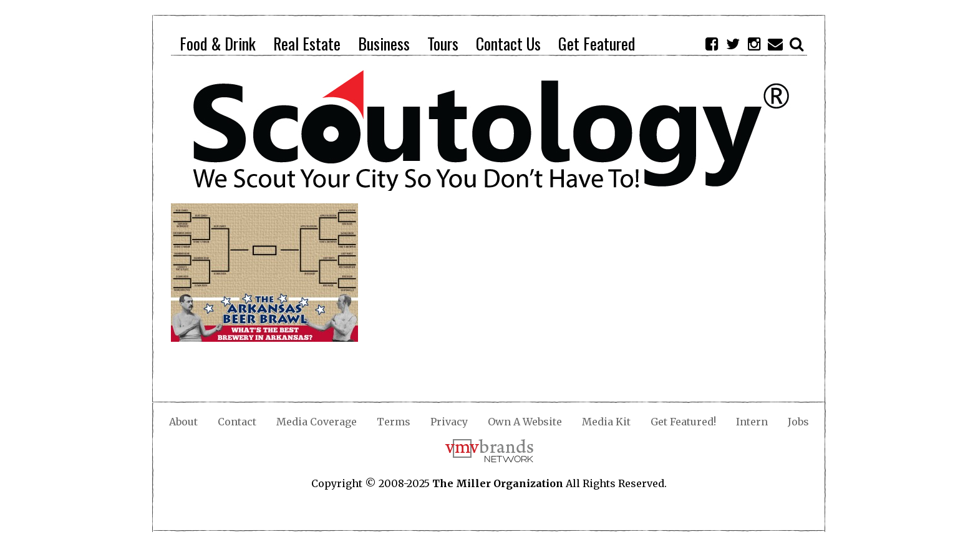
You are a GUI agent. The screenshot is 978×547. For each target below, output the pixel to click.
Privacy (449, 421)
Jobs (798, 421)
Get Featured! (683, 421)
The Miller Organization (497, 483)
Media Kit (606, 421)
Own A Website (525, 421)
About (183, 421)
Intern (752, 421)
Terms (393, 421)
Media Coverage (316, 421)
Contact (237, 421)
